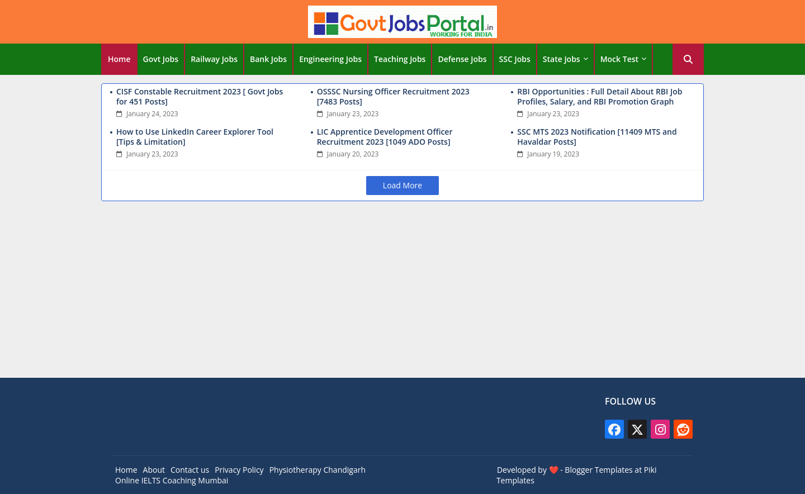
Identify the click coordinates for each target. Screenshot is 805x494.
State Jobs (561, 59)
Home (119, 59)
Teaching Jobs (399, 59)
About (154, 469)
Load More (402, 185)
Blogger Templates (598, 469)
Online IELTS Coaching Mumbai (171, 480)
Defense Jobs (462, 59)
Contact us (190, 469)
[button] (688, 59)
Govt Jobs (161, 59)
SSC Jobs (515, 59)
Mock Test (619, 59)
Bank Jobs (268, 59)
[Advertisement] (402, 291)
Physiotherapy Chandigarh (317, 469)
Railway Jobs (214, 59)
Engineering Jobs (330, 59)
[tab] (119, 59)
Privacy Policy (239, 469)
